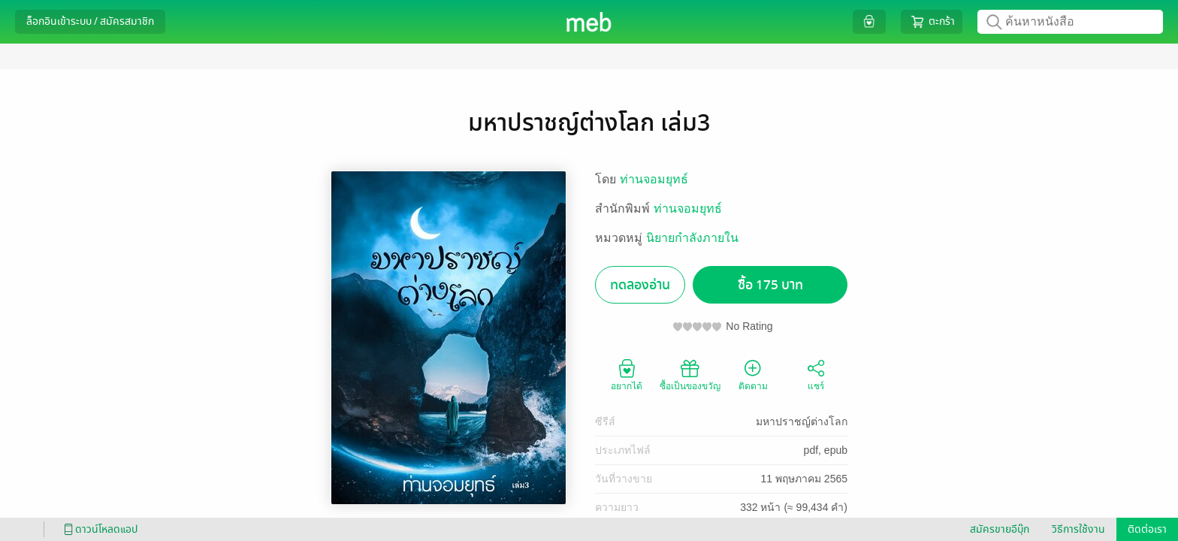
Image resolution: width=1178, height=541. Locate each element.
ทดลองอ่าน (640, 285)
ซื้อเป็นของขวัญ (690, 374)
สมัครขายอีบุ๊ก (999, 529)
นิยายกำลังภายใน (692, 237)
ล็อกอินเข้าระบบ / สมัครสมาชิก (90, 21)
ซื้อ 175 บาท (770, 285)
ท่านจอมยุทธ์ (654, 179)
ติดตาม (753, 374)
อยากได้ (626, 374)
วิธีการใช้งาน (1078, 529)
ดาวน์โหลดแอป (98, 529)
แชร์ (816, 374)
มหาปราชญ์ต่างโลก (801, 422)
